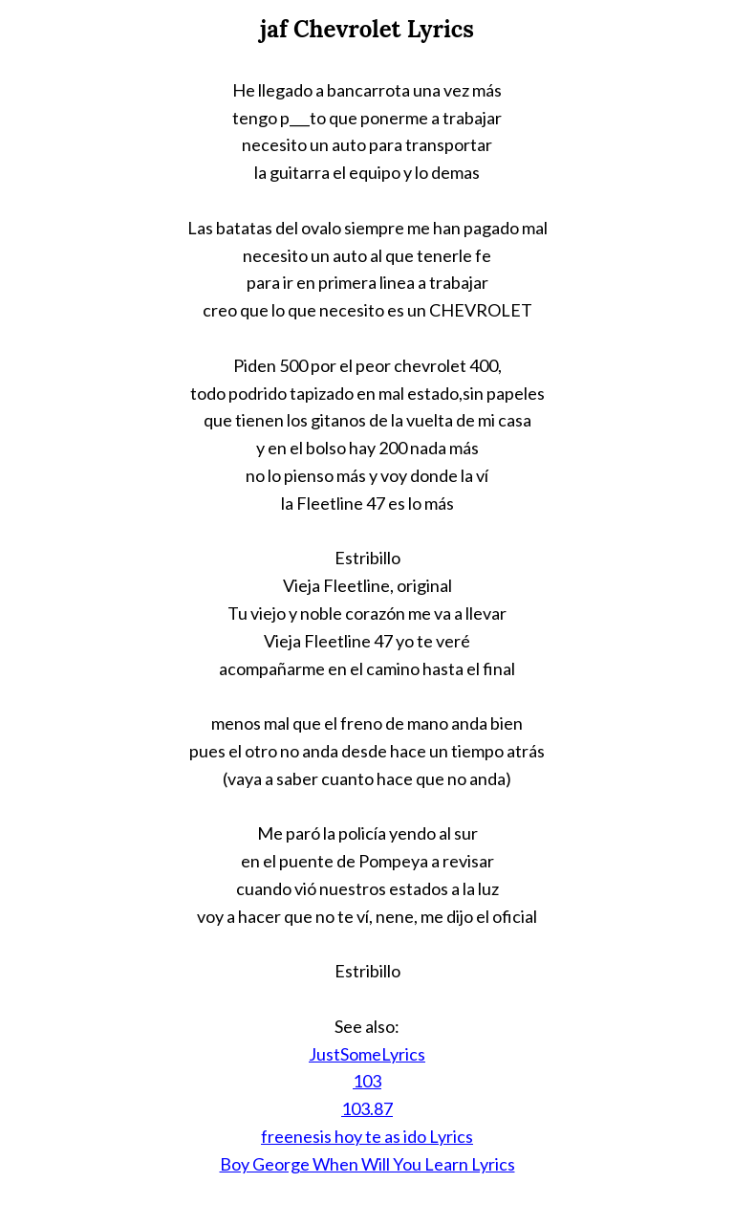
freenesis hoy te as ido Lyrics (367, 1136)
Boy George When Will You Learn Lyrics (367, 1163)
